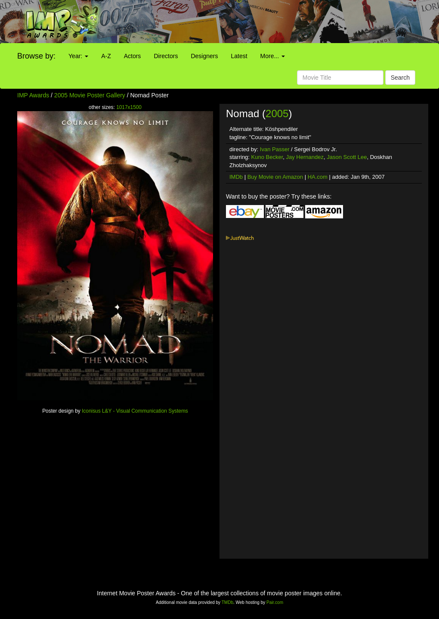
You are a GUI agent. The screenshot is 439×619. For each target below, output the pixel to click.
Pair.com (274, 602)
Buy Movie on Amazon (275, 177)
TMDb (227, 602)
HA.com (318, 177)
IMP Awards (33, 95)
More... (272, 56)
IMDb (236, 177)
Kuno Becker (267, 157)
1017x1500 (129, 107)
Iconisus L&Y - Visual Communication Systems (135, 411)
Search (400, 77)
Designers (204, 56)
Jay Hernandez (305, 157)
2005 (277, 113)
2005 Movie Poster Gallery (89, 95)
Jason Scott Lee (347, 157)
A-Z (106, 56)
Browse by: (36, 56)
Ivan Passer (275, 149)
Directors (166, 56)
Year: (78, 56)
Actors (132, 56)
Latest (239, 56)
